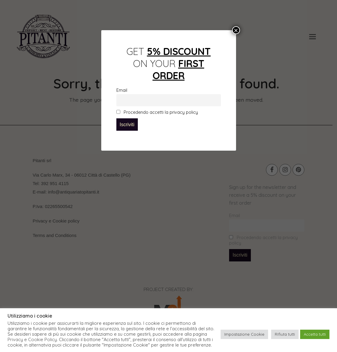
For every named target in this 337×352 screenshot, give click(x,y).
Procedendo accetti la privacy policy (157, 112)
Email (121, 90)
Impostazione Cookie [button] (244, 334)
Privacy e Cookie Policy (32, 339)
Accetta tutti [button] (315, 334)
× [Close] (236, 30)
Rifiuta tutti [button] (285, 334)
